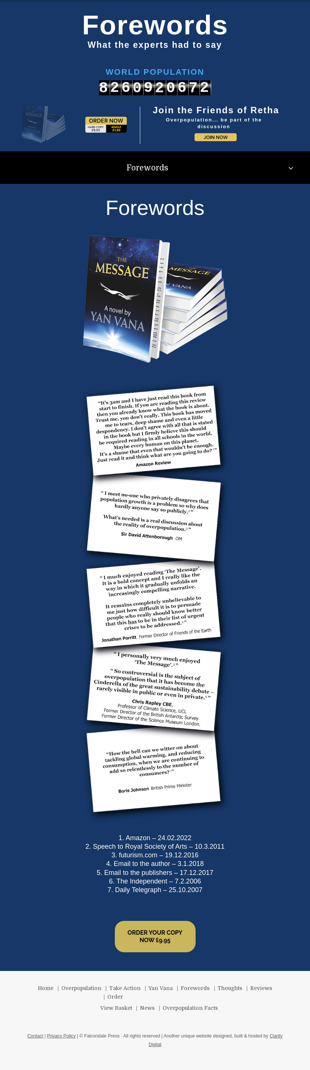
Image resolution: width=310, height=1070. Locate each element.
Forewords (147, 167)
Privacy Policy (61, 1036)
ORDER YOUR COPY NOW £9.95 (155, 936)
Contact (35, 1036)
